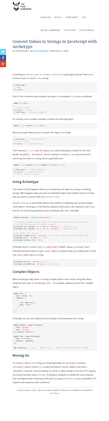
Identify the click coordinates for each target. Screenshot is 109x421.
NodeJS (58, 17)
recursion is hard (51, 196)
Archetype (24, 202)
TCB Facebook (86, 30)
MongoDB (46, 17)
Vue (84, 17)
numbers (69, 378)
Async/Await (72, 17)
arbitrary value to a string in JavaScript (43, 74)
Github (56, 393)
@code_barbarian (50, 30)
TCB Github (70, 30)
